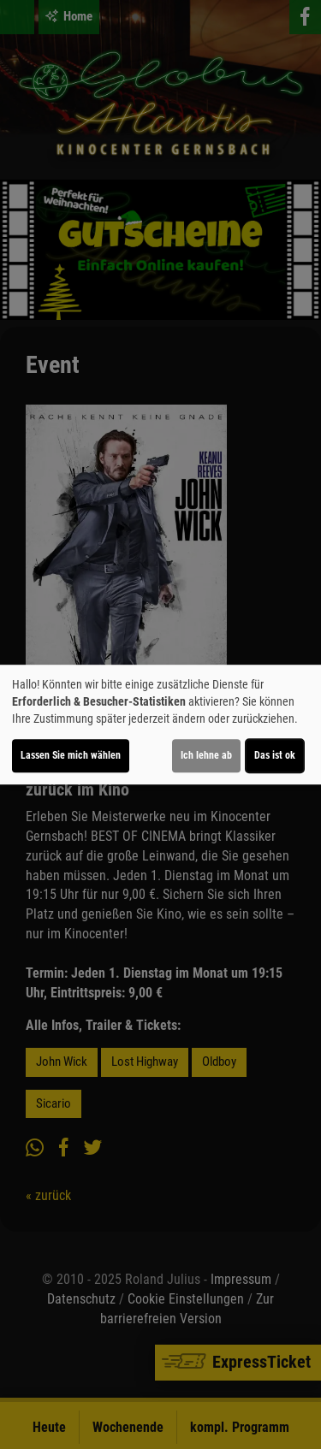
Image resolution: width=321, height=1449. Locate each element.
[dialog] (160, 724)
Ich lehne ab (206, 755)
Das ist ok (274, 755)
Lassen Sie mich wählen (71, 755)
